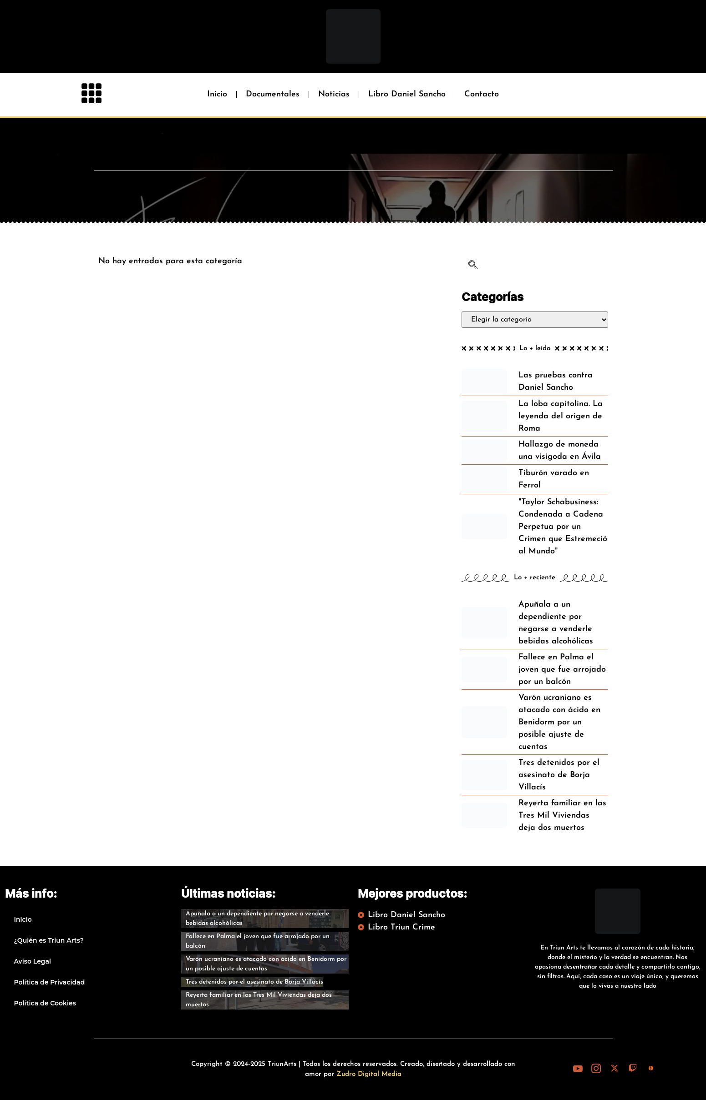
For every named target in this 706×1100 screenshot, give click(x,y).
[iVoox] (651, 1068)
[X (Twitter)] (614, 1068)
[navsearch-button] (473, 266)
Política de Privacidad (49, 982)
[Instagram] (596, 1068)
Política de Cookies (45, 1003)
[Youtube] (578, 1068)
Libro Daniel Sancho (407, 94)
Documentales (273, 94)
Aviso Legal (32, 961)
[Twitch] (633, 1068)
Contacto (481, 94)
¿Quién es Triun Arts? (49, 940)
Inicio (217, 94)
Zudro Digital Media (368, 1074)
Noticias (334, 94)
